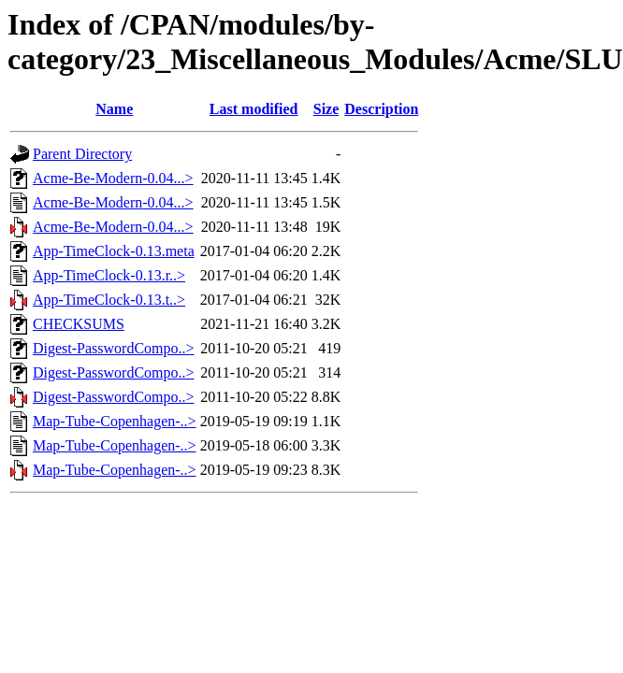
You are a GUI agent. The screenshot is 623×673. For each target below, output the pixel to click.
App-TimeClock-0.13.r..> (109, 275)
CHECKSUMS (78, 324)
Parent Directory (82, 154)
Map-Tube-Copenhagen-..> (114, 421)
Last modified (254, 109)
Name (114, 109)
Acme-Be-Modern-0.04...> (113, 178)
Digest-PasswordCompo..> (114, 348)
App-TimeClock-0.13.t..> (109, 300)
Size (326, 109)
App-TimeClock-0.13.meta (114, 251)
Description (381, 109)
